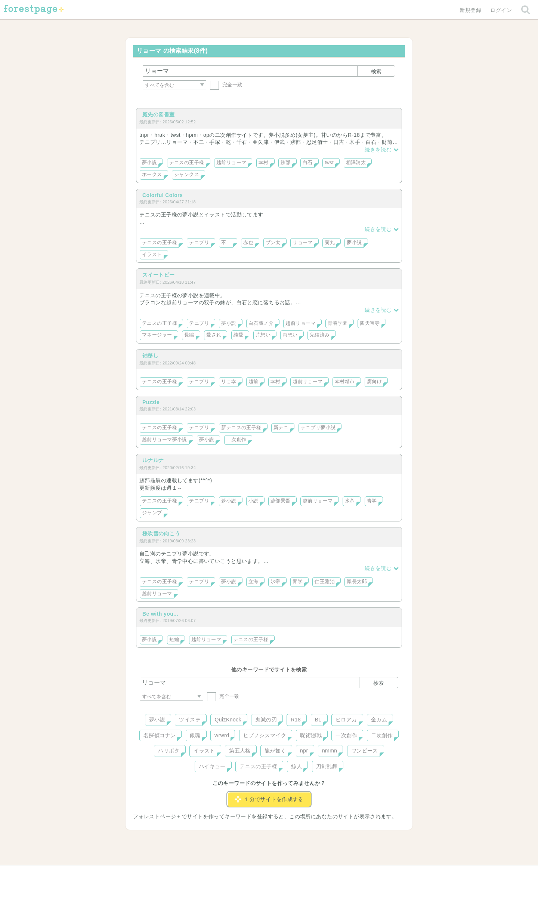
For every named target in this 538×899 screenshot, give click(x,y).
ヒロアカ (346, 720)
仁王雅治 (325, 581)
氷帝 (350, 501)
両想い (289, 335)
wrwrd (221, 735)
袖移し (150, 355)
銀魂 (195, 735)
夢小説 (149, 162)
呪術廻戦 (311, 735)
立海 (253, 581)
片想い (263, 335)
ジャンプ (152, 512)
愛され (213, 335)
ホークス (152, 174)
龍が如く (275, 751)
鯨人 (296, 766)
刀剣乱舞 (327, 766)
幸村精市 (345, 381)
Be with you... (160, 614)
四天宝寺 (370, 323)
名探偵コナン (159, 735)
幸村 (264, 162)
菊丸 (330, 242)
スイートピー (158, 275)
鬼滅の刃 (266, 720)
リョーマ (303, 242)
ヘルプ (173, 873)
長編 (189, 335)
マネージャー (157, 335)
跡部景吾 (280, 501)
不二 (226, 242)
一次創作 (346, 735)
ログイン (501, 10)
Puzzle (151, 402)
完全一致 (226, 84)
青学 (372, 501)
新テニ (280, 427)
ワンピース (364, 751)
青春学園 (338, 323)
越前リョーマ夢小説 (164, 439)
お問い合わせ (215, 873)
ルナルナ (153, 460)
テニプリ (199, 242)
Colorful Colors (162, 195)
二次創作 (236, 439)
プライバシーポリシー (349, 873)
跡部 (286, 162)
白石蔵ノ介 (260, 323)
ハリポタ (169, 751)
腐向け (374, 381)
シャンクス (186, 174)
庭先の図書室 (158, 114)
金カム (379, 720)
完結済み (320, 335)
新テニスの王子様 (241, 427)
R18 (296, 720)
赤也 (248, 242)
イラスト (152, 254)
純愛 (239, 335)
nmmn (329, 751)
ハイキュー (212, 766)
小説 (253, 501)
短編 (174, 639)
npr (304, 751)
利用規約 (258, 873)
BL (318, 720)
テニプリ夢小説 (318, 427)
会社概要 (297, 873)
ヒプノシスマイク (264, 735)
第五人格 (240, 751)
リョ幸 (228, 381)
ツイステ (190, 720)
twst (329, 162)
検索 (376, 71)
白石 (308, 162)
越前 (253, 381)
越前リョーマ (231, 162)
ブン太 (273, 242)
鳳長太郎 (357, 581)
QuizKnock (227, 720)
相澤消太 (356, 162)
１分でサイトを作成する (269, 799)
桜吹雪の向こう (161, 533)
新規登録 (470, 10)
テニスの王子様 (186, 162)
